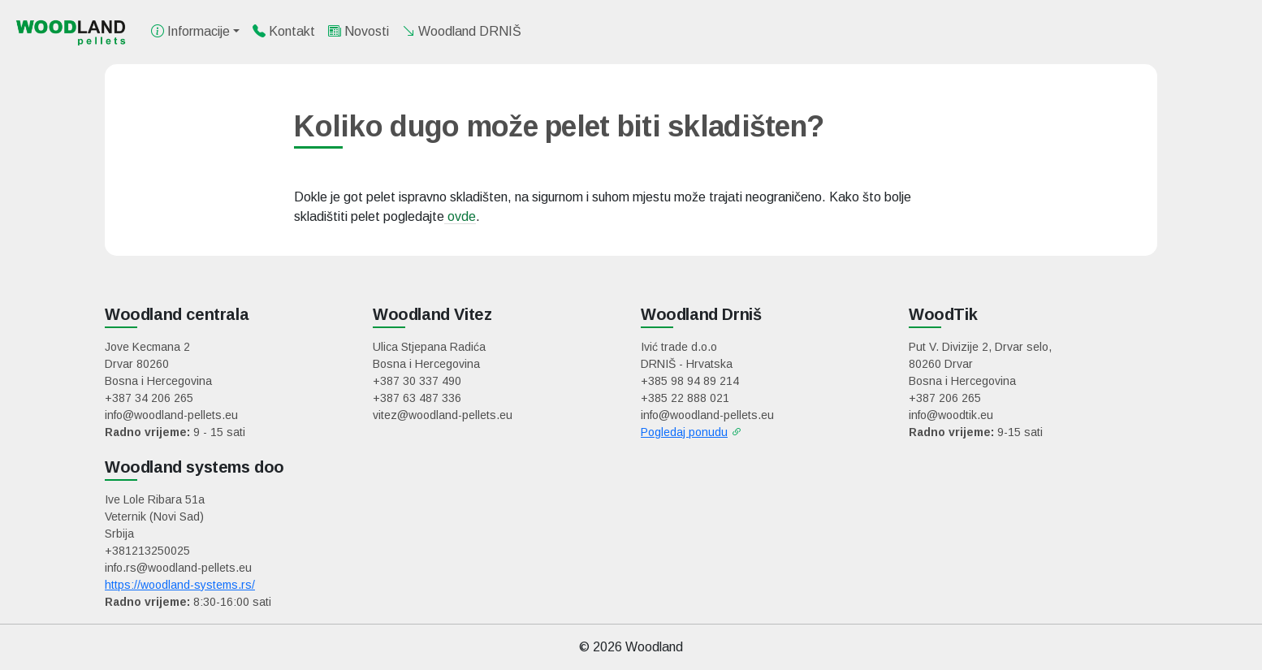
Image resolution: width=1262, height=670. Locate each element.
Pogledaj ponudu (684, 432)
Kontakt (284, 31)
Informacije (190, 31)
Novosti (358, 31)
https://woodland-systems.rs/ (180, 584)
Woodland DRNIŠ (461, 31)
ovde (460, 216)
